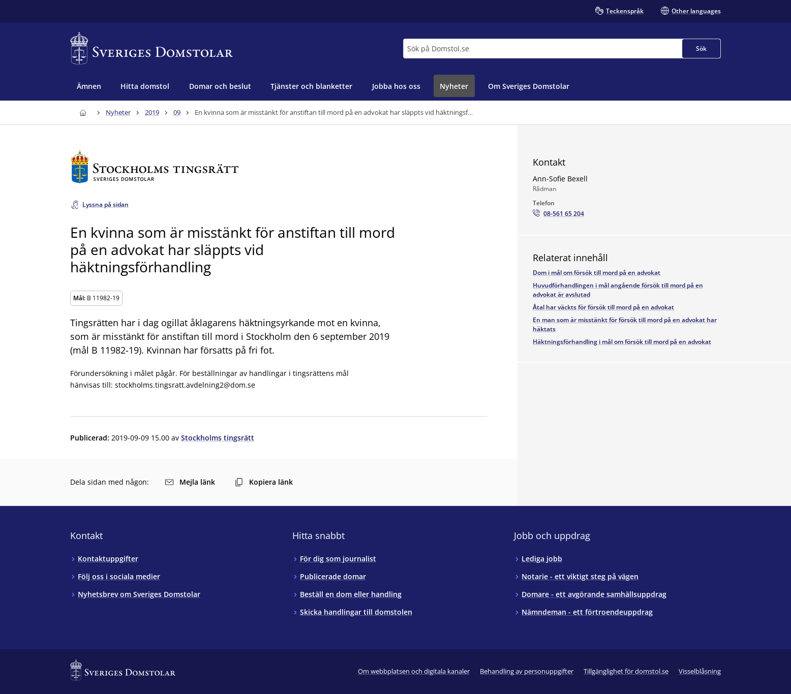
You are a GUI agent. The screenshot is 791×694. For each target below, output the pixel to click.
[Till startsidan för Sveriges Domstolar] (151, 48)
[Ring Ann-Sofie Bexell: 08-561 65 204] (558, 213)
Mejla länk (190, 482)
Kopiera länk (264, 482)
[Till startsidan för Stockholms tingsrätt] (278, 166)
